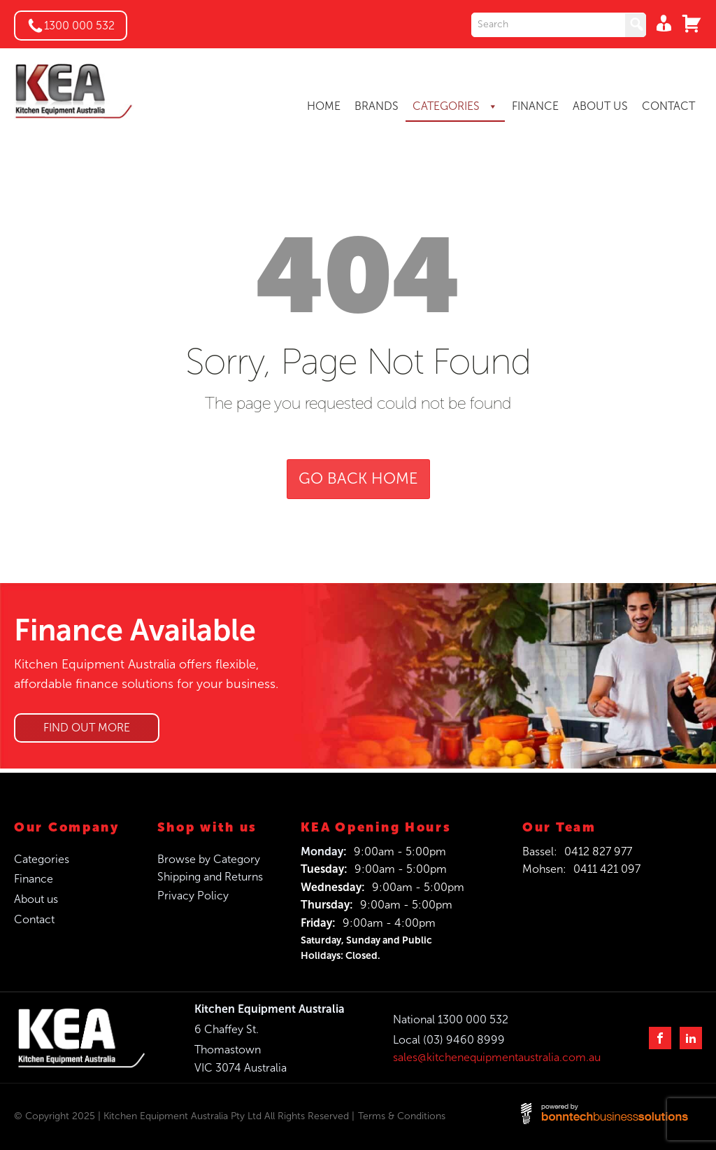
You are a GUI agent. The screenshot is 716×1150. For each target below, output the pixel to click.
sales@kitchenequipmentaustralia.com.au (497, 1057)
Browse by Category (208, 859)
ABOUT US (600, 106)
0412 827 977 (598, 851)
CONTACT (668, 106)
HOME (324, 106)
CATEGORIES (455, 106)
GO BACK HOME (358, 478)
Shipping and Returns (210, 877)
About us (36, 899)
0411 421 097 (606, 869)
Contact (34, 919)
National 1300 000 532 (450, 1019)
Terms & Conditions (401, 1116)
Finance (33, 879)
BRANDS (377, 106)
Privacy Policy (193, 896)
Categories (41, 859)
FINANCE (535, 106)
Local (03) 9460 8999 (449, 1040)
